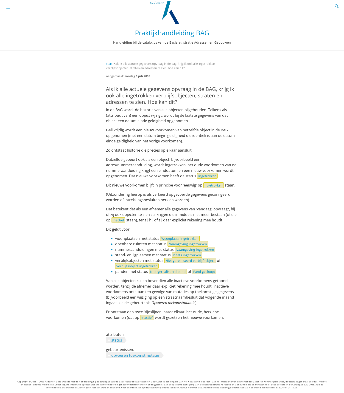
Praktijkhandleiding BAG (172, 32)
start (109, 64)
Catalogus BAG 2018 (303, 384)
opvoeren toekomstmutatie (135, 355)
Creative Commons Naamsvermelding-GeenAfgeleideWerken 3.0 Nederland (219, 387)
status (116, 340)
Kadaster (193, 381)
